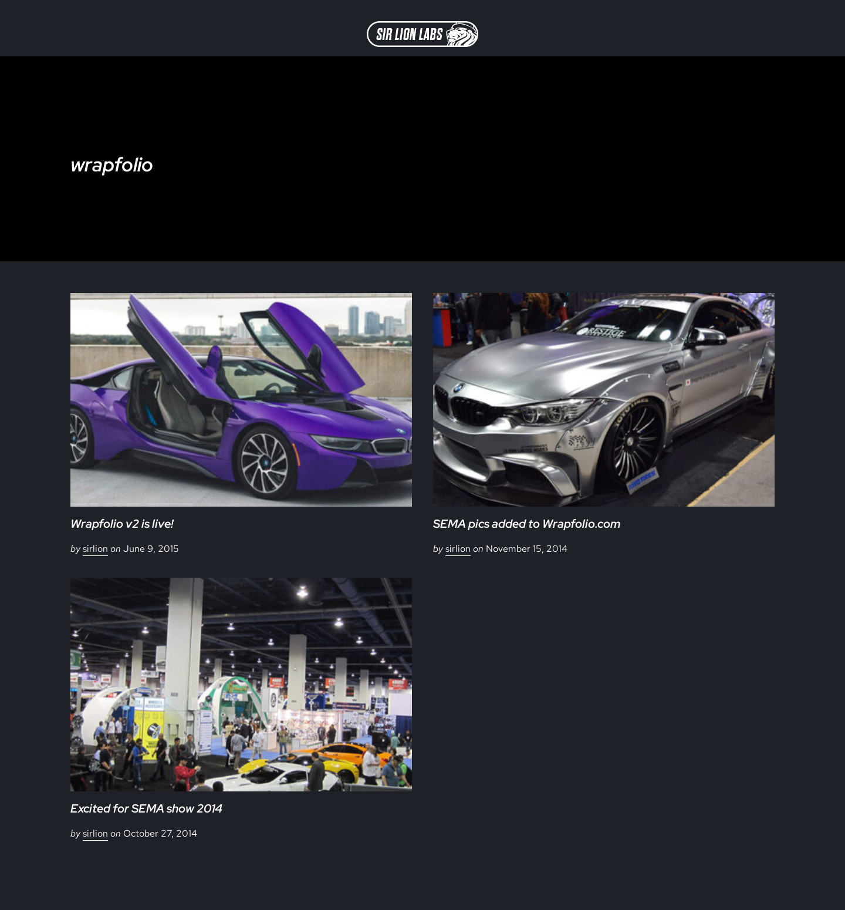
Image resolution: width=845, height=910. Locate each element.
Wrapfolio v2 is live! (121, 523)
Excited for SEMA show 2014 (146, 808)
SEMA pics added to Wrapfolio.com (526, 523)
